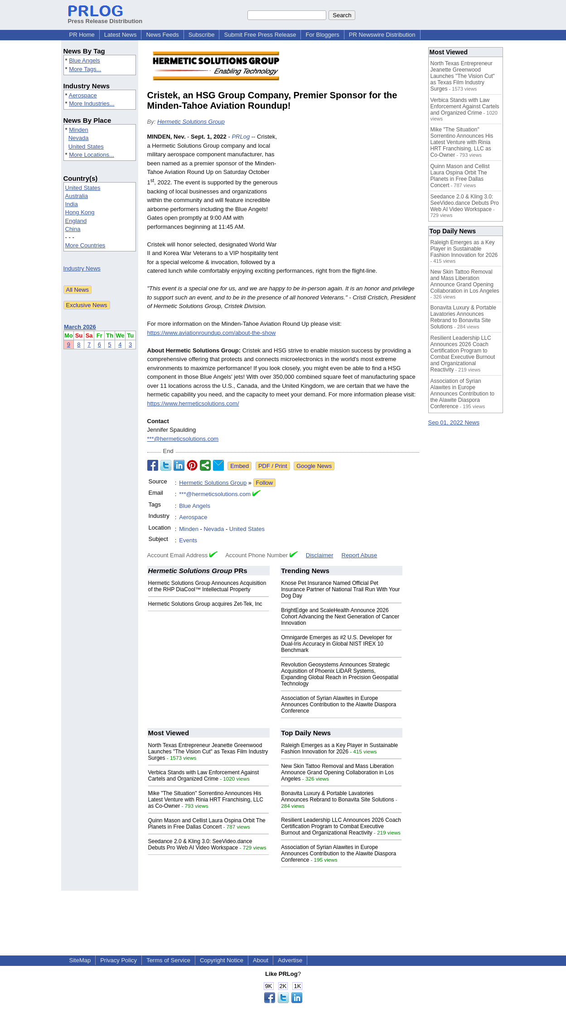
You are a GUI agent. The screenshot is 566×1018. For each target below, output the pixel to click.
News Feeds (162, 34)
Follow (264, 482)
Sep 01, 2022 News (453, 422)
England (76, 220)
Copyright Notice (221, 960)
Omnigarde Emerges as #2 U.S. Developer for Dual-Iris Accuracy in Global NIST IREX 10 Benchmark (336, 643)
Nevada (78, 138)
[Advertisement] (351, 199)
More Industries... (91, 103)
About (260, 960)
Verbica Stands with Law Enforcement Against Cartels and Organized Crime (203, 775)
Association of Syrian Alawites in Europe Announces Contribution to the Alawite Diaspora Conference (338, 704)
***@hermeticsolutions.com (183, 438)
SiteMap (80, 960)
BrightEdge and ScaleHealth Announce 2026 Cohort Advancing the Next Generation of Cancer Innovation (340, 616)
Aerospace (82, 95)
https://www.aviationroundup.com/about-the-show (211, 332)
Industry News (82, 268)
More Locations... (91, 154)
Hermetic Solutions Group (191, 121)
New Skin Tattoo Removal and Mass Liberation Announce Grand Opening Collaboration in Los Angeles (337, 772)
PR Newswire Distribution (382, 34)
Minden (78, 129)
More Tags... (85, 69)
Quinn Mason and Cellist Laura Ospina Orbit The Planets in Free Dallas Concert (207, 823)
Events (188, 540)
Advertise (290, 960)
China (73, 229)
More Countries (85, 245)
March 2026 (80, 326)
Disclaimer (320, 555)
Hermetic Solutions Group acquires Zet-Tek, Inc (205, 604)
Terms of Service (168, 960)
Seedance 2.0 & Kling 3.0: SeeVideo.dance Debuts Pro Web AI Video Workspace (200, 844)
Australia (76, 196)
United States (86, 146)
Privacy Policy (118, 960)
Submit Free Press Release (260, 34)
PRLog (241, 136)
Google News (314, 466)
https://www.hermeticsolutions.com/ (193, 403)
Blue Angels (84, 60)
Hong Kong (80, 212)
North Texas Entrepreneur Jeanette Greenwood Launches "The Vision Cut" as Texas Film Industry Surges (208, 751)
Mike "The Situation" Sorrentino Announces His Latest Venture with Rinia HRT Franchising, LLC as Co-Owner (205, 799)
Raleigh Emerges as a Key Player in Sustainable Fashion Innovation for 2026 (339, 748)
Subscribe (202, 34)
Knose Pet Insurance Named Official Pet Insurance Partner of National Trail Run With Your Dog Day (340, 589)
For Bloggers (322, 34)
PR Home (82, 34)
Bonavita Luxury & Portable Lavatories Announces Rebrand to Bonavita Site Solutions (337, 796)
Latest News (120, 34)
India (71, 204)
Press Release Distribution (105, 17)
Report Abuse (359, 555)
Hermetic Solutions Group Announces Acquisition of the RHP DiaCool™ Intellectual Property (207, 586)
